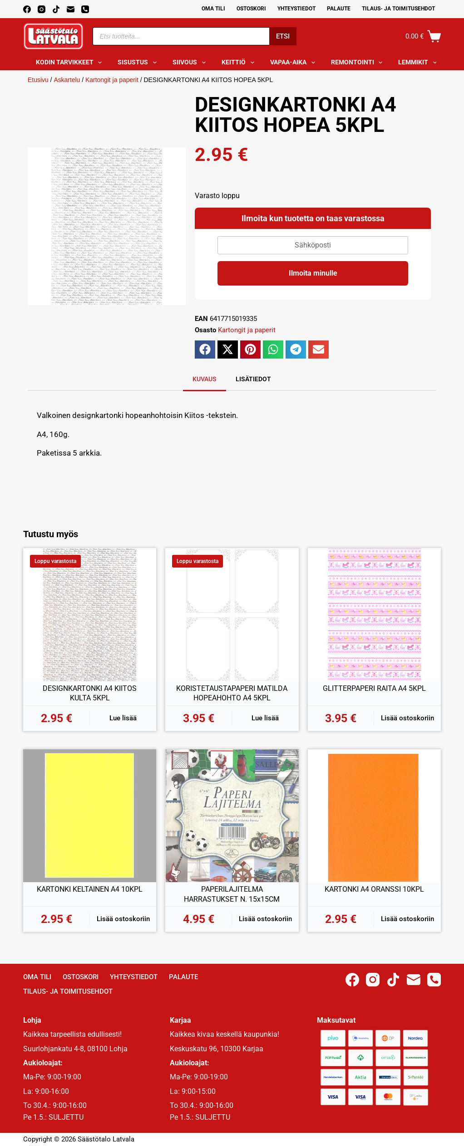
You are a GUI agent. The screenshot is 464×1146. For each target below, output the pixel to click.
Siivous (191, 62)
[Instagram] (41, 9)
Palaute (338, 8)
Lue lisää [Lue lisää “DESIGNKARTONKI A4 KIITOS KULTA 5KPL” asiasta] (123, 718)
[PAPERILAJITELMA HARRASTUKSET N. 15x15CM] (231, 815)
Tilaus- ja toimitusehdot (398, 8)
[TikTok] (56, 9)
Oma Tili (213, 8)
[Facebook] (27, 9)
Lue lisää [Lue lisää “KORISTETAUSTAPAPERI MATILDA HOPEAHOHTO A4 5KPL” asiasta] (265, 718)
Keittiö (240, 62)
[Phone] (85, 9)
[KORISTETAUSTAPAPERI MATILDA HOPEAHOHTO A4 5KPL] (231, 614)
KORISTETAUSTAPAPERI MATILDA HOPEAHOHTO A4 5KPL (231, 693)
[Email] (70, 9)
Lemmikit (419, 62)
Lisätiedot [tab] (253, 379)
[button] (205, 349)
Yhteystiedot (296, 8)
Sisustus (139, 62)
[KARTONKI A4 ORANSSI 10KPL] (374, 815)
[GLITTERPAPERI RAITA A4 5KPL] (374, 614)
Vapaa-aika (294, 62)
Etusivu (38, 79)
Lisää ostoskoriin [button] (407, 718)
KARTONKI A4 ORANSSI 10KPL (374, 889)
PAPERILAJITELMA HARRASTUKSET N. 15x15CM (232, 894)
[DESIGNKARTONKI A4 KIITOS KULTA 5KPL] (89, 614)
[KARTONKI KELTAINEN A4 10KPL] (89, 815)
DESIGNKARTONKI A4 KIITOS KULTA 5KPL (90, 693)
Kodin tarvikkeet (71, 62)
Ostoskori (251, 8)
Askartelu (67, 79)
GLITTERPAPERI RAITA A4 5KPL (374, 688)
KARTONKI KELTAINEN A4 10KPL (90, 889)
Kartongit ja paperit (112, 79)
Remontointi (358, 62)
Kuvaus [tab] (205, 379)
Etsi (283, 36)
